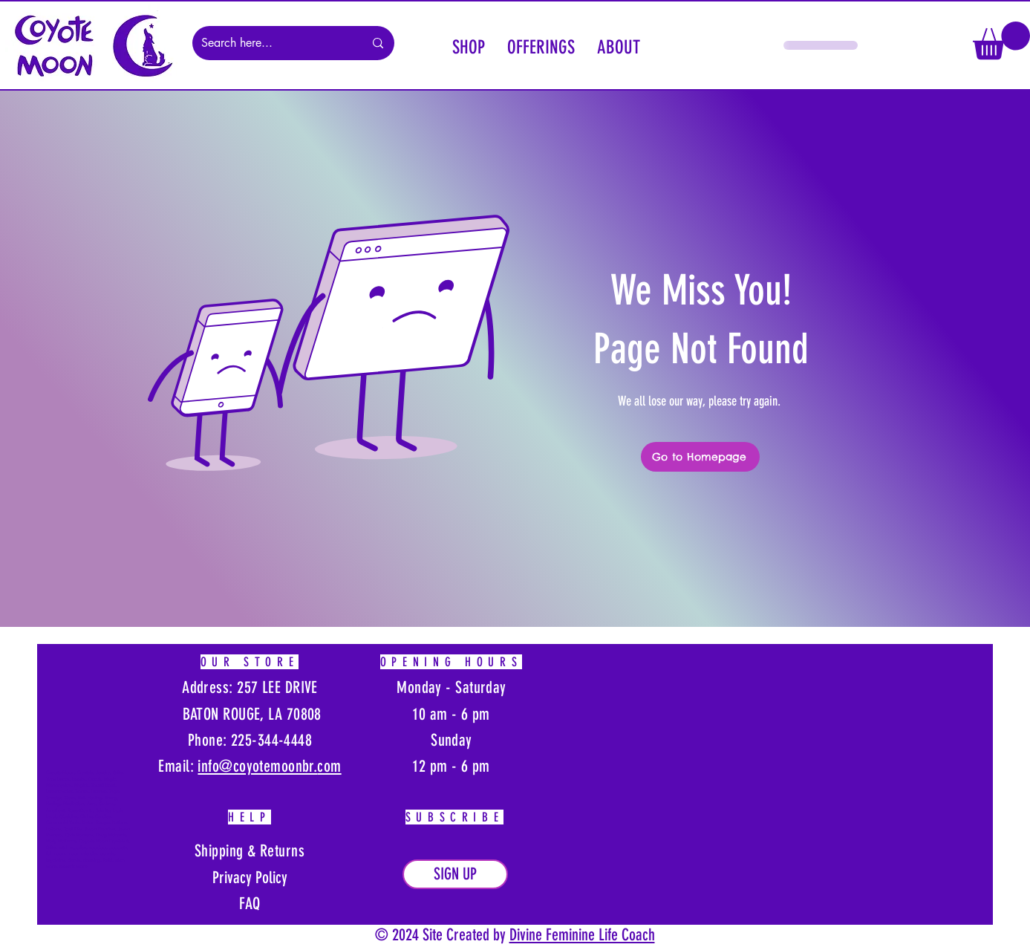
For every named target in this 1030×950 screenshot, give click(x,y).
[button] (468, 45)
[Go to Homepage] (700, 457)
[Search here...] (271, 43)
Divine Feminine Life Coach (582, 935)
